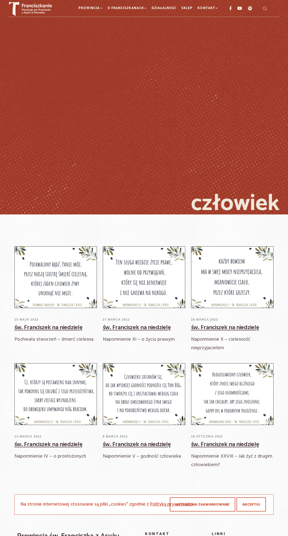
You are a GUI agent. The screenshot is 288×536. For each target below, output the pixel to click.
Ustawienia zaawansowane (202, 505)
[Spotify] (247, 8)
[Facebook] (228, 8)
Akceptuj (251, 505)
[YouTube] (237, 8)
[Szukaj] (264, 8)
